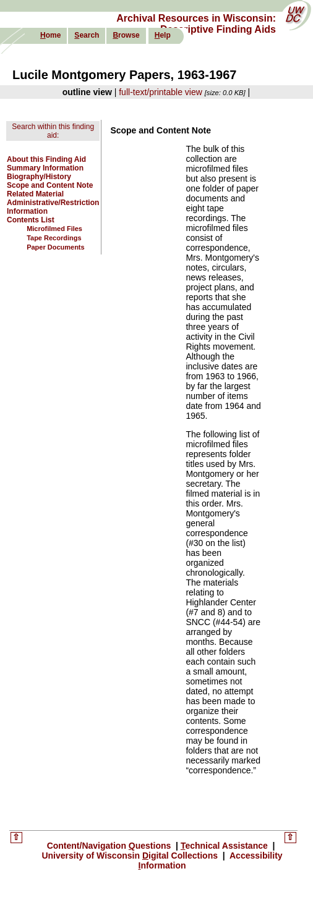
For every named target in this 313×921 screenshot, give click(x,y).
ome (50, 35)
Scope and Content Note (50, 185)
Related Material (35, 194)
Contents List (30, 220)
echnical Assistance (225, 846)
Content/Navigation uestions (110, 846)
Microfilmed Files (54, 228)
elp (163, 35)
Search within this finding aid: (53, 131)
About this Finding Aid (46, 159)
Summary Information (45, 168)
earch (86, 35)
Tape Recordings (54, 238)
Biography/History (39, 176)
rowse (126, 35)
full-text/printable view (160, 92)
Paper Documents (56, 247)
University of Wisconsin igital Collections (130, 855)
